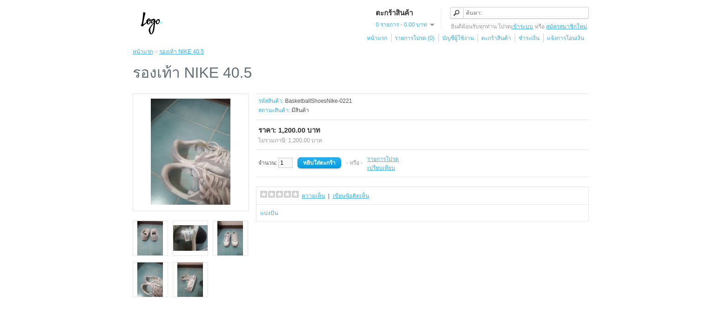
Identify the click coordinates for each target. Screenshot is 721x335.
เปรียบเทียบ (381, 168)
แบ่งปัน (269, 213)
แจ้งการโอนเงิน (565, 38)
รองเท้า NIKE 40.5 (181, 51)
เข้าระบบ (522, 26)
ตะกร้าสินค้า (496, 38)
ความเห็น (313, 196)
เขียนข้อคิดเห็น (351, 196)
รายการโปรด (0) (415, 38)
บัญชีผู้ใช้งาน (458, 38)
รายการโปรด (383, 159)
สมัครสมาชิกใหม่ (566, 26)
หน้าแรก (377, 38)
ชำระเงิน (529, 38)
